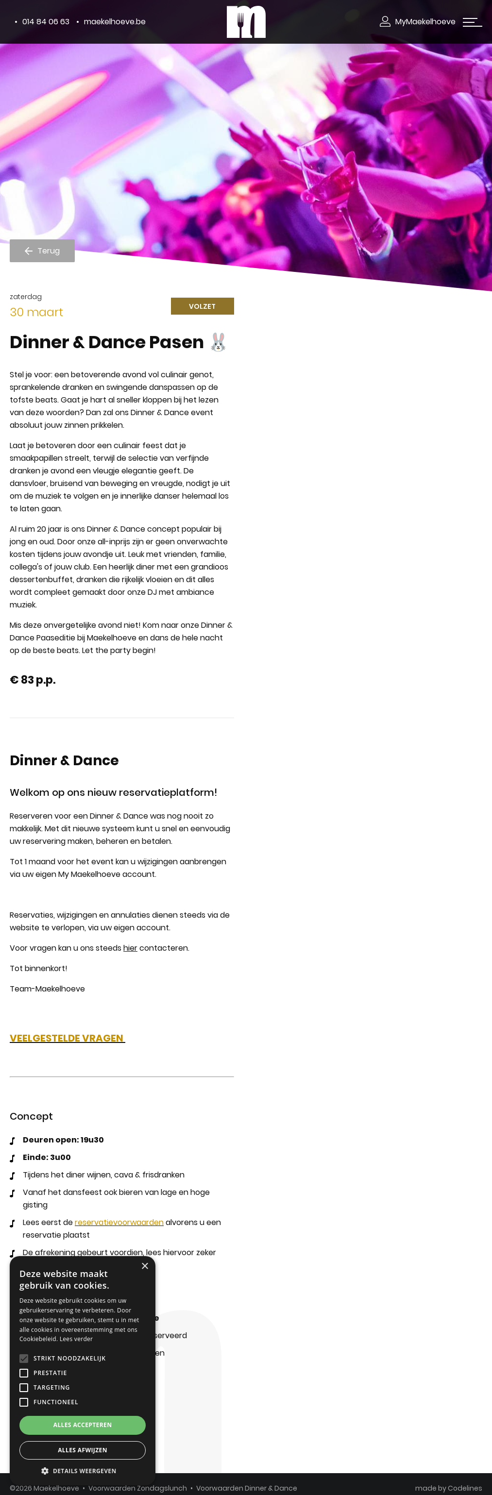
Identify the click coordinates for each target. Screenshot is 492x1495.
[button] (82, 1471)
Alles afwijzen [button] (82, 1450)
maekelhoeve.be (115, 21)
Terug (48, 250)
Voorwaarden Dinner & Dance (246, 1488)
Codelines (465, 1488)
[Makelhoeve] (246, 21)
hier (130, 948)
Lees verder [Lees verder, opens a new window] (76, 1339)
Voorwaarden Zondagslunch (137, 1488)
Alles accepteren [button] (82, 1425)
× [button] (144, 1266)
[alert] (82, 1370)
